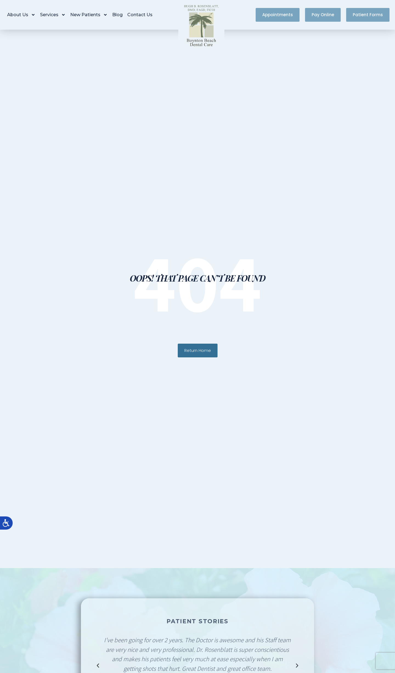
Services (53, 15)
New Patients (89, 15)
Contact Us (140, 14)
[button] (98, 665)
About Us (21, 15)
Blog (117, 14)
